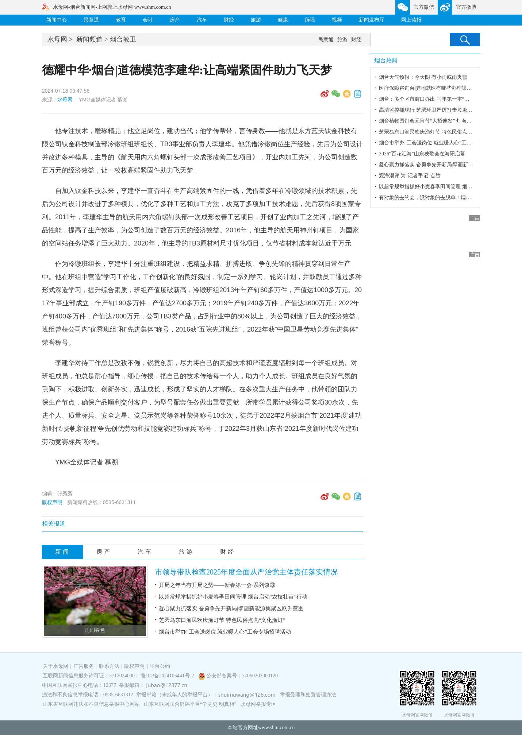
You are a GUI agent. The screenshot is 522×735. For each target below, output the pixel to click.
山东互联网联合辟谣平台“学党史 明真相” (190, 704)
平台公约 (160, 666)
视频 (337, 20)
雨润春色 (95, 630)
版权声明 (52, 502)
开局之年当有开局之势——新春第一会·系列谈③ (217, 585)
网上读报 (411, 20)
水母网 (57, 39)
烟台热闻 (386, 60)
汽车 (202, 20)
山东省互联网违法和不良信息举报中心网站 (91, 704)
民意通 (91, 20)
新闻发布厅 (371, 20)
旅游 (256, 20)
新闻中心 (56, 20)
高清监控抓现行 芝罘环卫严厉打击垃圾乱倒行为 (433, 110)
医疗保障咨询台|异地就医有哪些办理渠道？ (428, 88)
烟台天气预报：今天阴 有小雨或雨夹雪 (423, 77)
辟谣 (310, 20)
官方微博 (466, 7)
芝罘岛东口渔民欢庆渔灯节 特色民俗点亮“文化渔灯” (222, 620)
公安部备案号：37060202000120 (242, 675)
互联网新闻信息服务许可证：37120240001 (90, 675)
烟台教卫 (123, 39)
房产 (175, 20)
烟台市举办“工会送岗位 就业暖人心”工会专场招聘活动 (225, 632)
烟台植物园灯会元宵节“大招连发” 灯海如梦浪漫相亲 (438, 121)
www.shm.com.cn (276, 727)
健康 (283, 20)
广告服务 (83, 666)
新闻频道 (89, 39)
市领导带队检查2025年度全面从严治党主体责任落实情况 (246, 572)
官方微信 (424, 7)
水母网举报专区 (258, 704)
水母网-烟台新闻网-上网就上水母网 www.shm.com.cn (112, 7)
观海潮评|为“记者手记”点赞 (410, 175)
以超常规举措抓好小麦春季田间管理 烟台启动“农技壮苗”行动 (233, 597)
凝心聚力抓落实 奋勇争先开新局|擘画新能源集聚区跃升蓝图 (231, 608)
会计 (148, 20)
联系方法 (109, 666)
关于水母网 (56, 666)
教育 (121, 20)
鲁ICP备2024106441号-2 (168, 675)
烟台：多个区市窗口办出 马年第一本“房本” (428, 99)
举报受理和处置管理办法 (308, 694)
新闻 (62, 552)
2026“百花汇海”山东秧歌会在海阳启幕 (422, 153)
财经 (229, 20)
